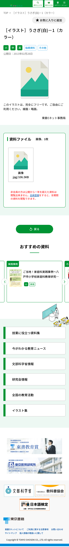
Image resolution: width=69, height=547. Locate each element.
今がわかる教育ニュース (29, 349)
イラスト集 (20, 411)
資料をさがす (36, 4)
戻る (35, 229)
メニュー (64, 4)
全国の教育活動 (23, 395)
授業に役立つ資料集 (26, 333)
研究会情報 (20, 380)
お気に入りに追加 (51, 20)
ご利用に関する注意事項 (39, 530)
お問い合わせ (11, 533)
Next (64, 282)
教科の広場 (48, 4)
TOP (5, 13)
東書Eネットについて (15, 530)
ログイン (57, 4)
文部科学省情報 (23, 364)
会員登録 (35, 195)
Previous (4, 282)
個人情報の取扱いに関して (48, 533)
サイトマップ (26, 533)
